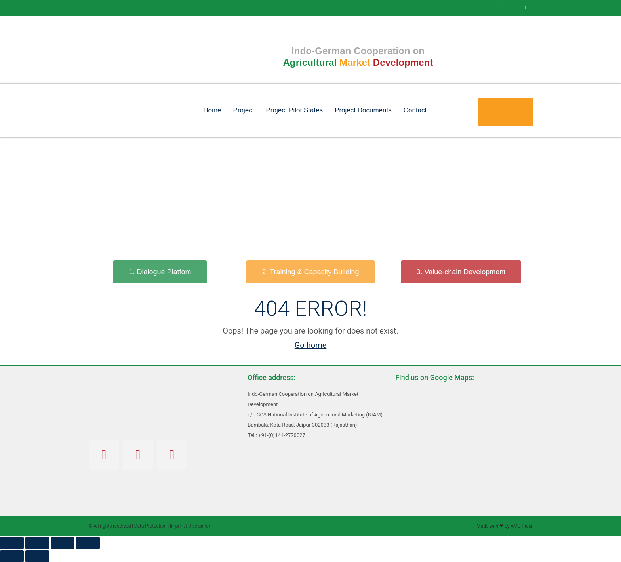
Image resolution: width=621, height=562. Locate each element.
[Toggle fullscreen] (37, 543)
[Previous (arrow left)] (12, 556)
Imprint (177, 526)
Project (243, 110)
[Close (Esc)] (88, 543)
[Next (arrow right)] (37, 556)
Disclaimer (199, 526)
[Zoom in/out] (12, 543)
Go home (311, 345)
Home (212, 110)
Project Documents (363, 110)
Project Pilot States (294, 110)
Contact (415, 110)
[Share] (62, 543)
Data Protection (150, 526)
